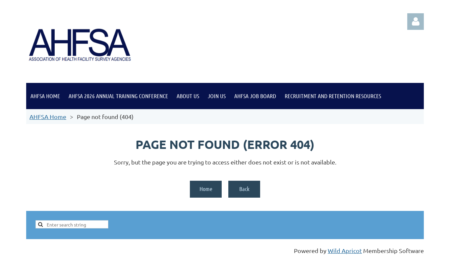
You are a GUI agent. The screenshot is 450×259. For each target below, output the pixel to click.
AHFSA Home (47, 116)
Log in (415, 21)
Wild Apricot (345, 250)
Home (205, 188)
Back (244, 188)
